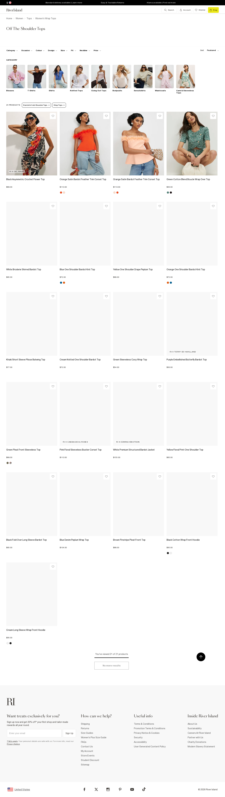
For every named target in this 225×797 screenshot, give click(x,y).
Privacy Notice (13, 744)
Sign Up (69, 733)
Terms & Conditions (144, 724)
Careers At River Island (199, 733)
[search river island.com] (169, 10)
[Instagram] (108, 789)
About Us (192, 724)
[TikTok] (144, 789)
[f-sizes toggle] (64, 50)
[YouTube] (132, 789)
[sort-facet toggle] (208, 50)
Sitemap (85, 764)
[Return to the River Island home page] (16, 10)
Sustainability (195, 728)
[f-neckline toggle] (85, 50)
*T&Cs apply (12, 741)
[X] (96, 789)
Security (138, 737)
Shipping (85, 724)
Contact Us (87, 746)
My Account (87, 751)
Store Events (88, 755)
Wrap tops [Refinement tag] (59, 105)
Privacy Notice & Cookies (147, 733)
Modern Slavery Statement (201, 746)
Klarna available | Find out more (161, 3)
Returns (85, 728)
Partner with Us (195, 737)
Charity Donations (197, 742)
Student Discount (90, 760)
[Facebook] (84, 789)
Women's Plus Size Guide (93, 737)
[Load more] (111, 666)
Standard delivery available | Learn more (63, 3)
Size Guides (87, 733)
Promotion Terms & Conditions (149, 728)
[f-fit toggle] (74, 50)
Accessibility (140, 742)
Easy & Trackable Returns (112, 3)
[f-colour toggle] (40, 50)
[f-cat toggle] (12, 50)
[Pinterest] (120, 789)
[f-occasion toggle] (27, 50)
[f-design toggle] (52, 50)
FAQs (83, 742)
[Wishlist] (53, 116)
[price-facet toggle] (97, 50)
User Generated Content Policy (150, 746)
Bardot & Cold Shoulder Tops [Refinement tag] (36, 105)
